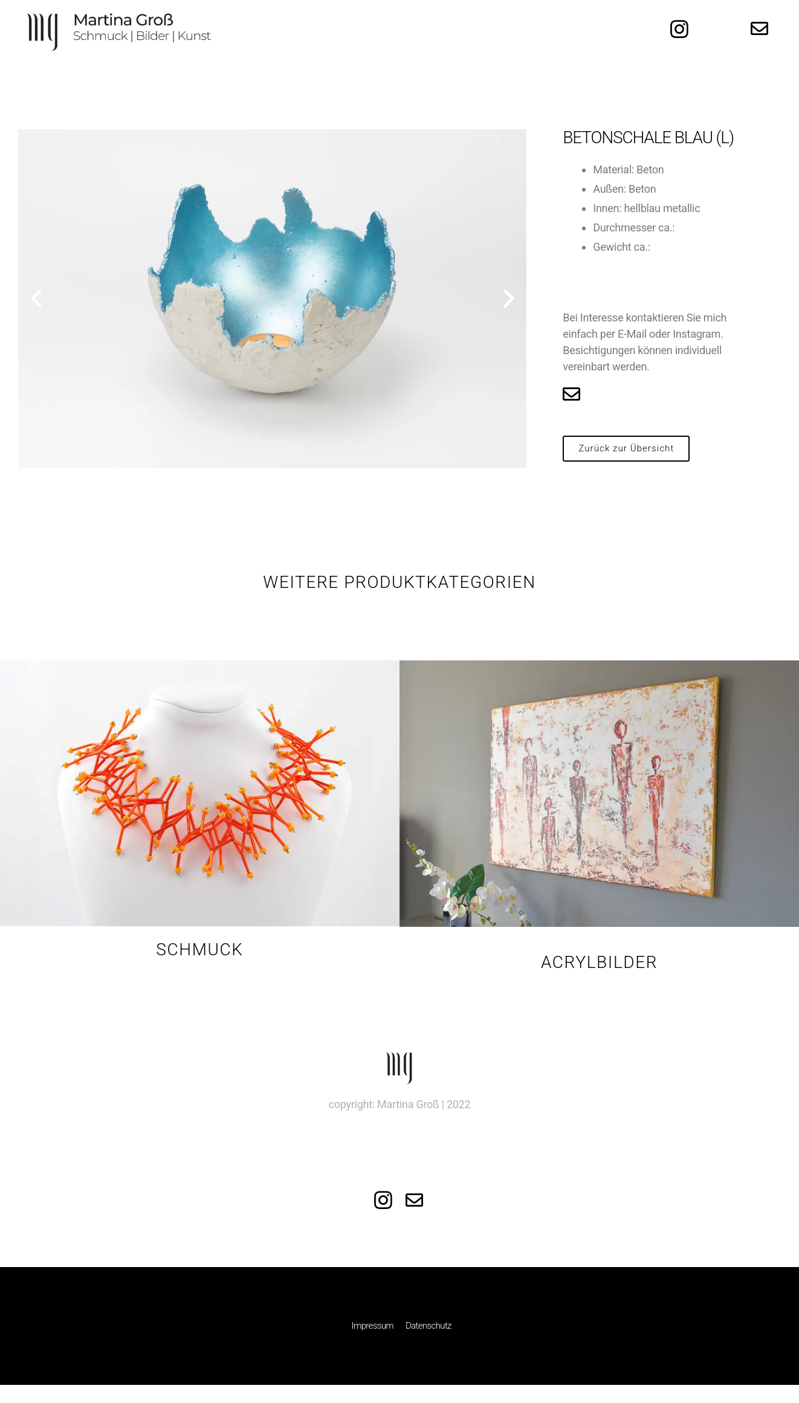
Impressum (372, 1325)
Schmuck (199, 950)
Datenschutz (428, 1325)
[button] (626, 449)
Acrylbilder (599, 962)
